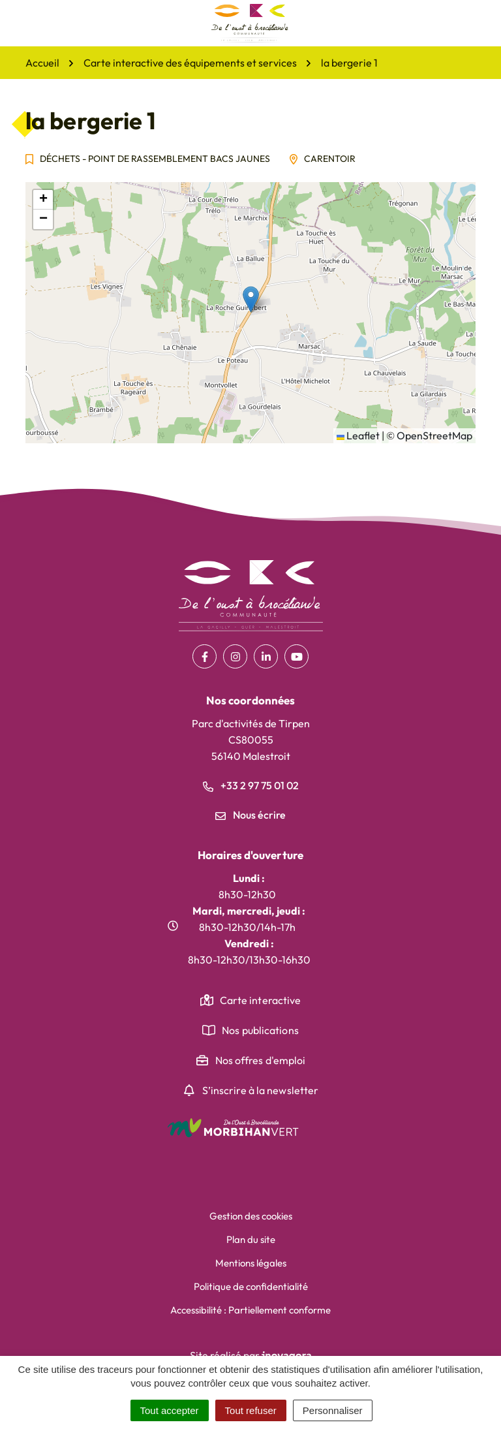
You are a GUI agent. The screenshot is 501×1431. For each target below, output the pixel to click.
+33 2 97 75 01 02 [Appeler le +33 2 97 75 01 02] (251, 785)
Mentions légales (250, 1263)
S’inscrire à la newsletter (260, 1090)
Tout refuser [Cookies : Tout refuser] (251, 1410)
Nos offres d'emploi (260, 1060)
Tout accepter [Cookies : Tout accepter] (169, 1410)
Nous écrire (250, 814)
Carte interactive (260, 1000)
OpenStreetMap (434, 435)
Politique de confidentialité (251, 1286)
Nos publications (260, 1030)
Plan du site (250, 1239)
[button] (251, 299)
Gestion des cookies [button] (250, 1216)
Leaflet (358, 435)
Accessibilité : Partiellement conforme (250, 1310)
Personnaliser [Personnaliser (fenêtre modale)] (333, 1410)
